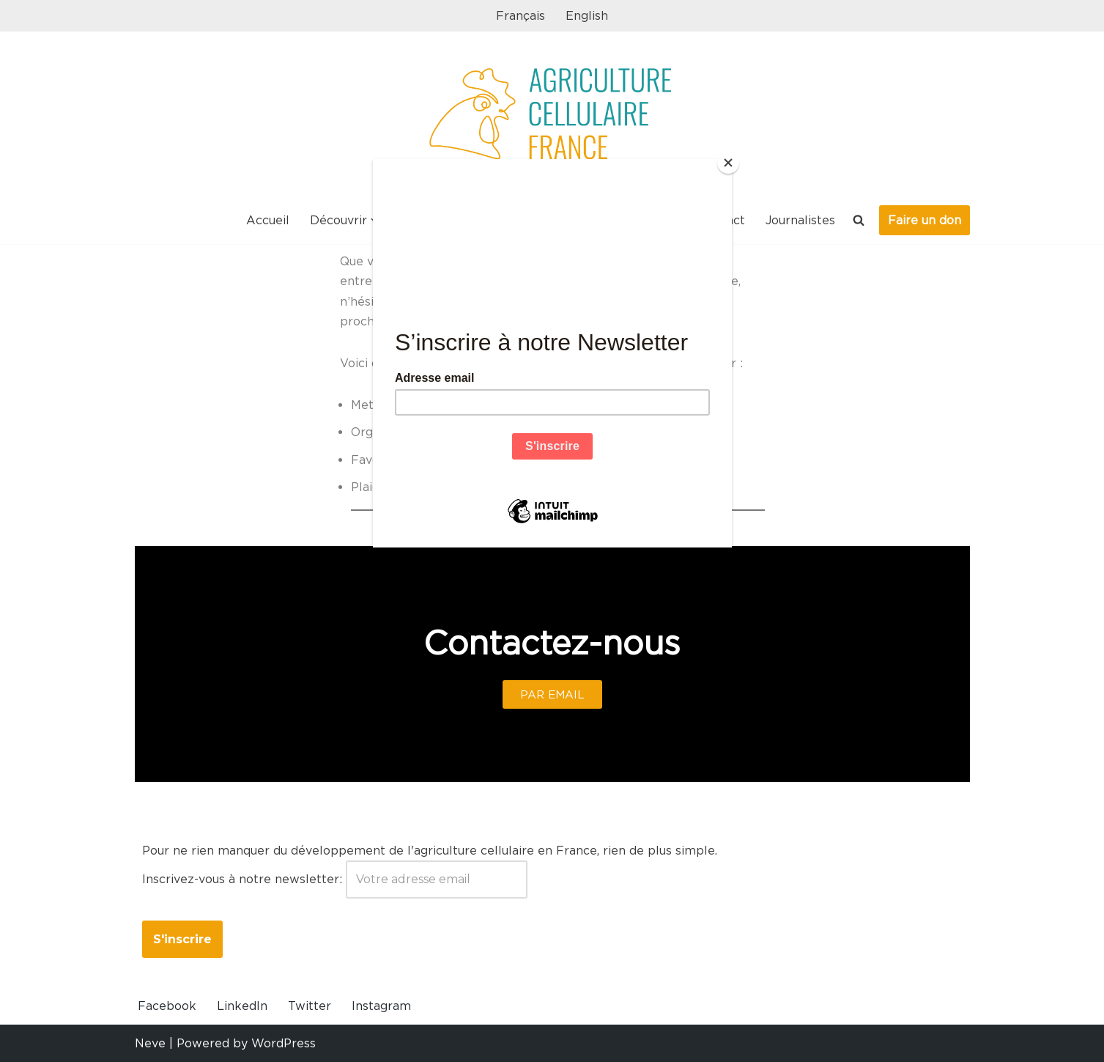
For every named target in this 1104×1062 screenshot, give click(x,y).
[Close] (728, 163)
